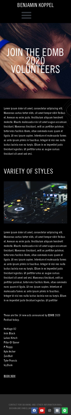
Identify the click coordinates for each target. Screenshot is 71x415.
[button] (26, 15)
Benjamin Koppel (35, 5)
